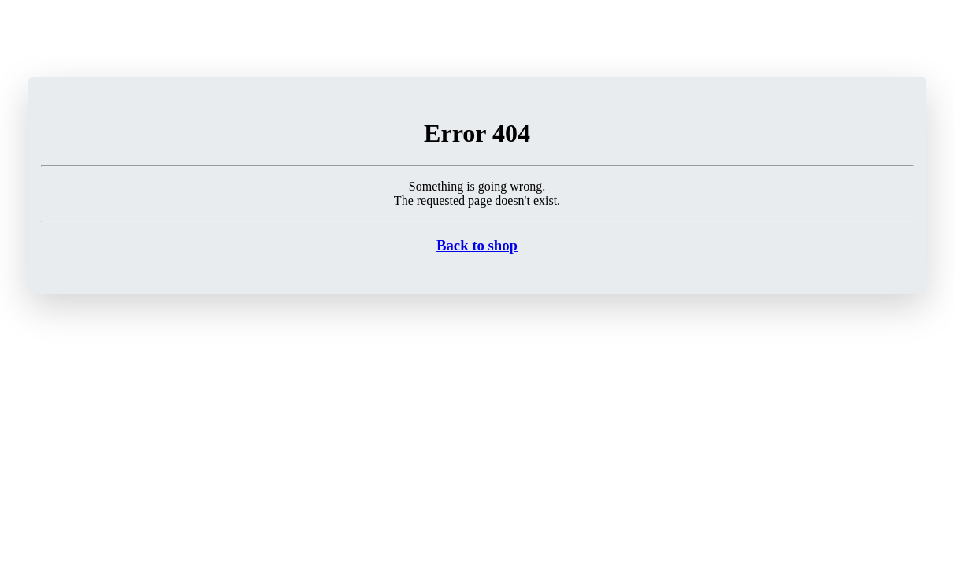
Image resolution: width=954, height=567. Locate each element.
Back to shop (477, 245)
